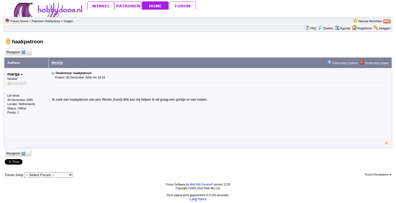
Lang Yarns (198, 199)
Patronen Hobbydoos (46, 21)
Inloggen (385, 28)
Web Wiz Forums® (201, 184)
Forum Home (19, 21)
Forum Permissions (378, 174)
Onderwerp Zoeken (342, 63)
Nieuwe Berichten (370, 21)
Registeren (365, 28)
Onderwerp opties (374, 63)
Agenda (342, 28)
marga (15, 74)
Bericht (57, 62)
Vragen (68, 21)
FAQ (313, 28)
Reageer (15, 52)
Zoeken (326, 28)
